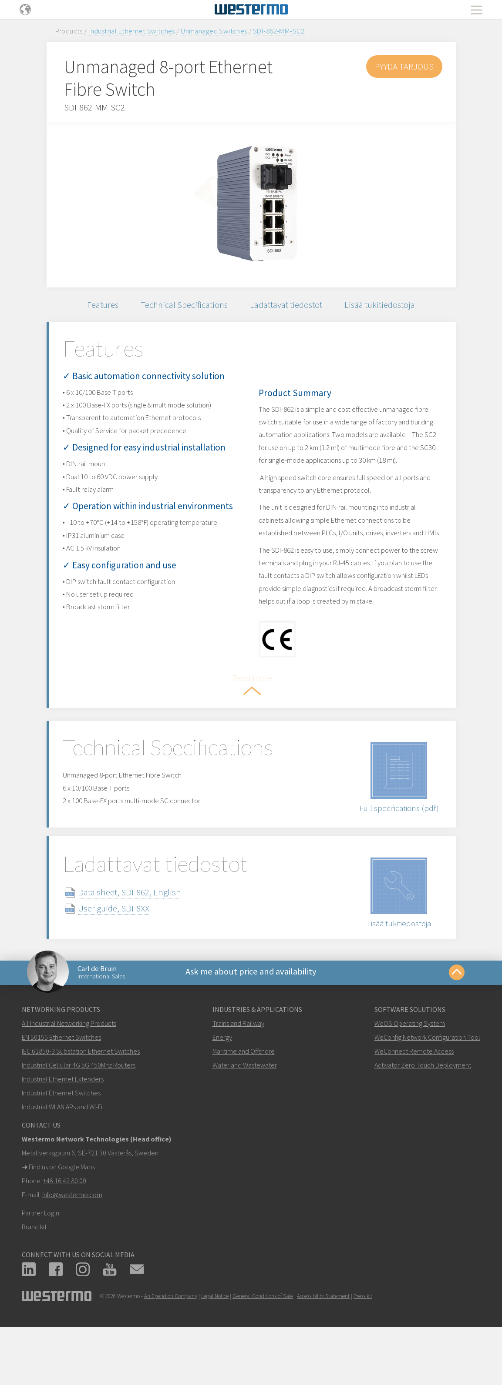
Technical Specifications (183, 305)
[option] (251, 205)
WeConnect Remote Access (414, 1113)
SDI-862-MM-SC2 (279, 31)
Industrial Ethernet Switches (131, 31)
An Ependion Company (170, 1358)
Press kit (363, 1358)
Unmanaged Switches (214, 31)
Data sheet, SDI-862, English (139, 952)
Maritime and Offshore (243, 1113)
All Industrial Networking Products (69, 1085)
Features (99, 305)
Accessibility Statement (323, 1358)
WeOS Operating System (409, 1085)
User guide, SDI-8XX (123, 968)
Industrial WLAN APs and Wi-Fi (62, 1169)
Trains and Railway (238, 1085)
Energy (222, 1099)
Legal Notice (215, 1358)
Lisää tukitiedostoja (383, 305)
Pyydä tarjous (404, 66)
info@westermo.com (72, 1256)
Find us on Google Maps (62, 1229)
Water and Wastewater (244, 1127)
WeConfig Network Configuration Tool (427, 1099)
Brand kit (34, 1289)
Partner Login (40, 1275)
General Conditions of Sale (262, 1358)
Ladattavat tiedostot (287, 305)
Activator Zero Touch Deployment (422, 1127)
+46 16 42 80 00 (64, 1242)
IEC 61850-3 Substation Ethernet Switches (81, 1113)
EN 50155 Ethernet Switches (61, 1099)
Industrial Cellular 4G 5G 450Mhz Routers (78, 1127)
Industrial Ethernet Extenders (63, 1141)
